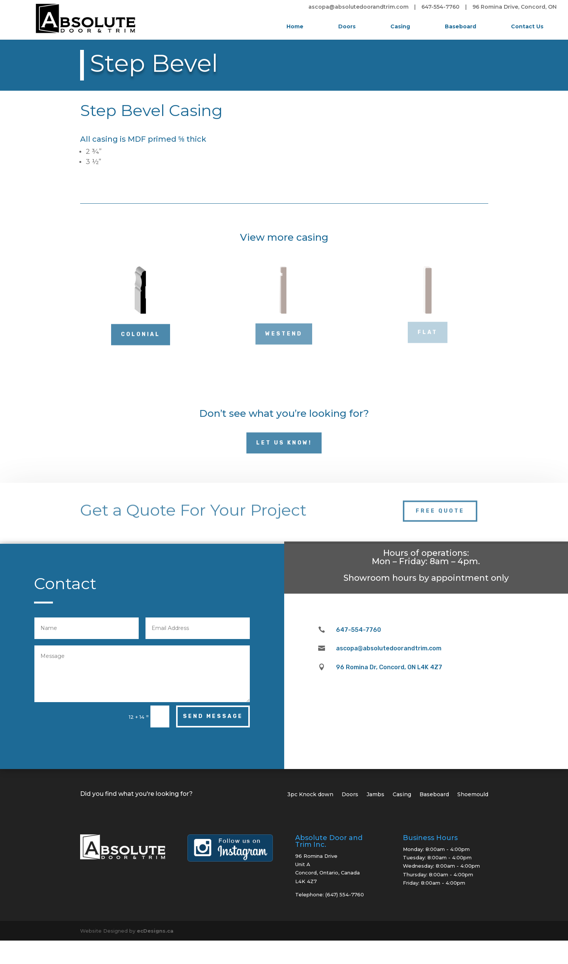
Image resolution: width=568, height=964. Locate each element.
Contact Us (527, 26)
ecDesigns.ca (155, 931)
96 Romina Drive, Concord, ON (514, 7)
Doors (347, 26)
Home (294, 26)
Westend (283, 331)
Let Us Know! (284, 440)
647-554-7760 (440, 7)
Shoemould (472, 795)
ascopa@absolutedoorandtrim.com (358, 7)
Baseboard (460, 26)
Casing (400, 26)
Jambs (375, 795)
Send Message (213, 716)
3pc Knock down (310, 795)
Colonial (140, 332)
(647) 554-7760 (344, 894)
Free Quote (440, 504)
